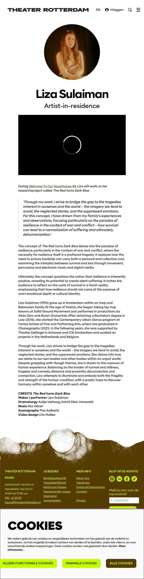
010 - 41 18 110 (13, 498)
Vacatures (83, 482)
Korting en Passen (55, 487)
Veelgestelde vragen (57, 491)
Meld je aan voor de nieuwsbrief (124, 492)
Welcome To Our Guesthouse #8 (52, 186)
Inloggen (114, 10)
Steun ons (82, 478)
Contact (81, 491)
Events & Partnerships (90, 487)
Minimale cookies (81, 563)
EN (98, 10)
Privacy (81, 500)
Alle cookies (121, 563)
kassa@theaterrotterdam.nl (23, 502)
